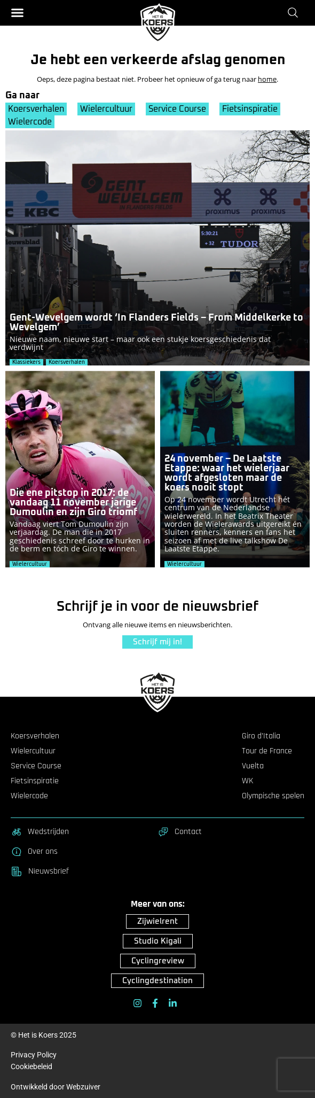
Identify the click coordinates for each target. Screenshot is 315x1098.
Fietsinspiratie (250, 109)
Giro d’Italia (261, 736)
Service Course (177, 109)
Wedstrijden (40, 832)
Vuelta (253, 766)
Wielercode (30, 122)
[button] (17, 12)
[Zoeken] (295, 12)
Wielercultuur (106, 109)
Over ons (34, 852)
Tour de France (267, 751)
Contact (180, 832)
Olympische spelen (273, 796)
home (267, 79)
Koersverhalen (36, 109)
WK (247, 781)
